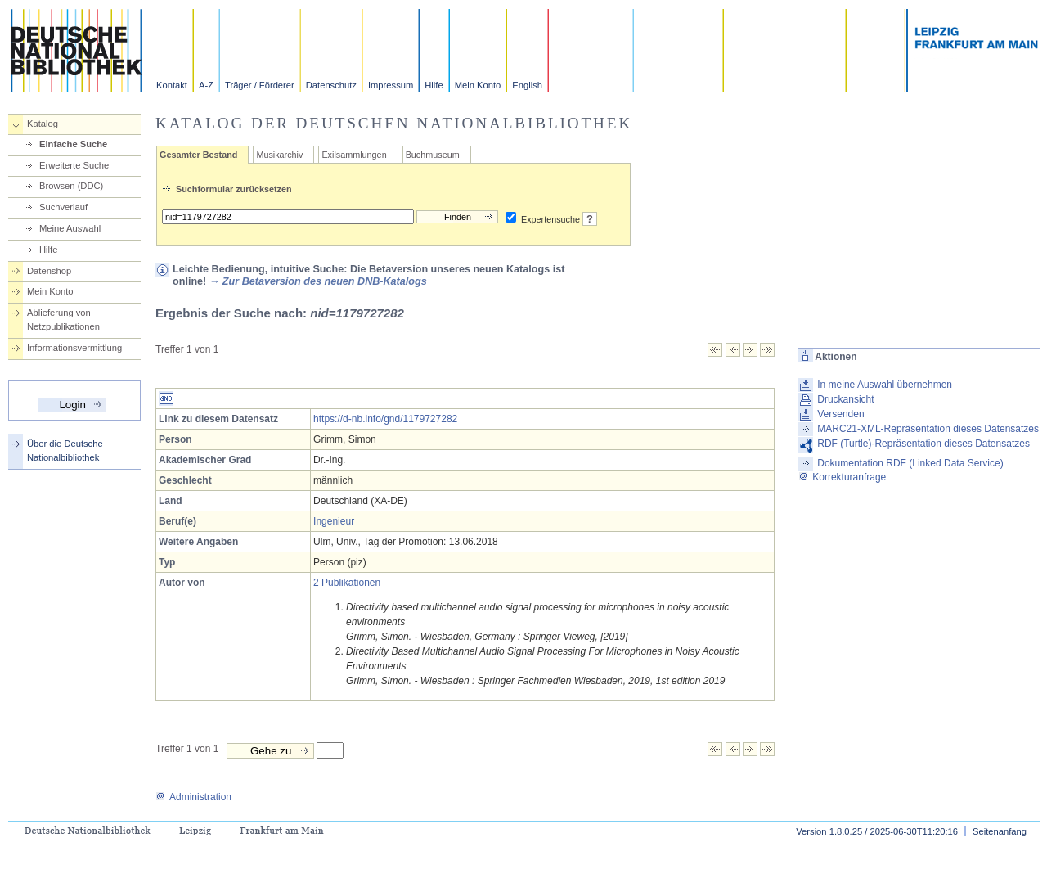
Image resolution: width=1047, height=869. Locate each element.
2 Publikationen (346, 582)
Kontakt (171, 85)
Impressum (390, 85)
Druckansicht (845, 399)
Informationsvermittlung (74, 348)
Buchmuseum (433, 155)
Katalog (42, 123)
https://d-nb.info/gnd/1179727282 (385, 419)
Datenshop (49, 271)
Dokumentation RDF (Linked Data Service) (910, 463)
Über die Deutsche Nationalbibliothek (65, 450)
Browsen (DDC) (71, 186)
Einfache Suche (73, 144)
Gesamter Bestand (198, 155)
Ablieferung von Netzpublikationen (63, 319)
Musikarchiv (279, 155)
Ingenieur (333, 521)
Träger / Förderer (259, 85)
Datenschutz (331, 85)
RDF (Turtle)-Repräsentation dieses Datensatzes (923, 443)
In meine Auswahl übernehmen (884, 384)
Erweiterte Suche (74, 165)
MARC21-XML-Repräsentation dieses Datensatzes (928, 428)
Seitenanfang (1000, 831)
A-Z (206, 85)
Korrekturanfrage (842, 477)
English (527, 85)
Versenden (840, 414)
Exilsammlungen (353, 155)
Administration (193, 797)
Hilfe (434, 85)
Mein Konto (478, 85)
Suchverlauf (63, 207)
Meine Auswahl (70, 228)
